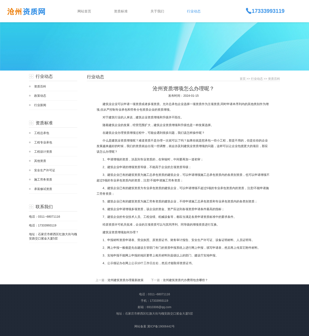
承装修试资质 (43, 189)
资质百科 (40, 86)
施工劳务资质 (43, 179)
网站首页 (84, 11)
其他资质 (40, 161)
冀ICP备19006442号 (161, 326)
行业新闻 (40, 105)
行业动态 (257, 78)
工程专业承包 (43, 142)
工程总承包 (41, 133)
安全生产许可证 (44, 170)
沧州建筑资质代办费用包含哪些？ (185, 280)
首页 (243, 78)
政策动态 (40, 95)
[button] (129, 11)
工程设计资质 (43, 151)
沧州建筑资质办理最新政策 (126, 280)
